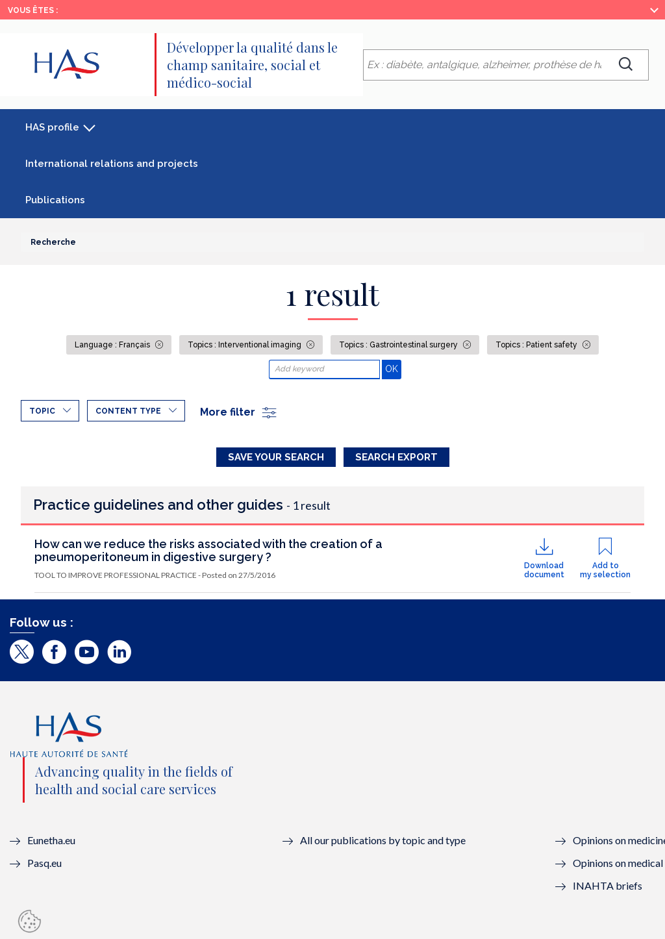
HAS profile (52, 127)
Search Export (396, 457)
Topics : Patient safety (537, 344)
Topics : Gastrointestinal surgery (399, 344)
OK (393, 368)
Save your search (276, 457)
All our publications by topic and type (383, 840)
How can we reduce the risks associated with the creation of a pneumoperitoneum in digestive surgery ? (208, 550)
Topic (42, 411)
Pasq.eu (44, 863)
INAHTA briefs (607, 885)
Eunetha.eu (51, 840)
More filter (239, 412)
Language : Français (113, 344)
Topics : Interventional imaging (245, 344)
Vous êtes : (33, 10)
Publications (55, 200)
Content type (128, 411)
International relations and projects (111, 163)
